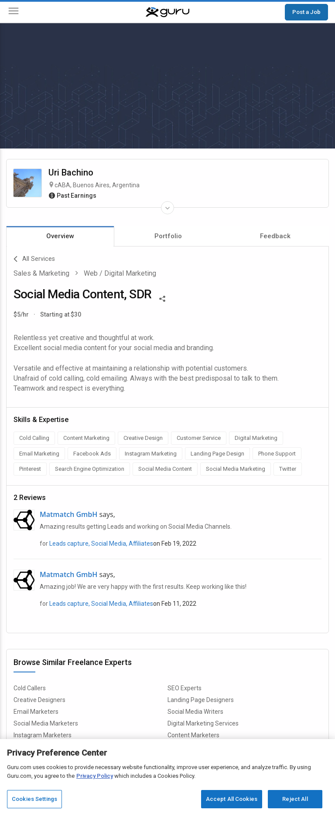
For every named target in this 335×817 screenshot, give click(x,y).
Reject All (295, 799)
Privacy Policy (94, 776)
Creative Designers (39, 699)
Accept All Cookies (231, 799)
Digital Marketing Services (203, 723)
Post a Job (306, 11)
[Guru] (167, 12)
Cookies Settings (34, 799)
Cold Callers (30, 688)
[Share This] (162, 298)
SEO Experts (185, 688)
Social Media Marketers (46, 723)
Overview (60, 236)
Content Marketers (193, 735)
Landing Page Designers (201, 699)
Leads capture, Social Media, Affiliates (101, 543)
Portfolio (168, 236)
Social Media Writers (195, 711)
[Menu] (13, 12)
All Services (34, 259)
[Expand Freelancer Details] (167, 207)
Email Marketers (36, 711)
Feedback (275, 236)
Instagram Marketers (43, 735)
